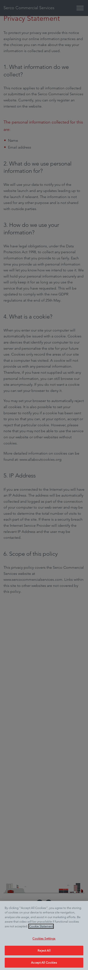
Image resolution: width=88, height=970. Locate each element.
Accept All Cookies (44, 962)
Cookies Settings (43, 938)
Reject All (44, 950)
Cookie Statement (41, 926)
